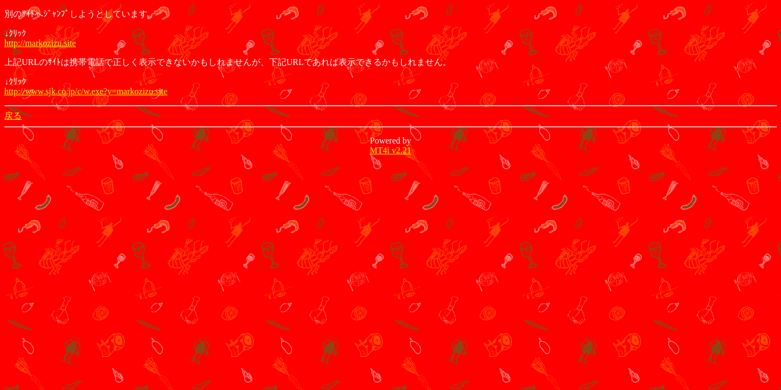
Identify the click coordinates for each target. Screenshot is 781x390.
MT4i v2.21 (390, 150)
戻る (13, 115)
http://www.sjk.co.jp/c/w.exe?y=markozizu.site (86, 91)
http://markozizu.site (40, 43)
